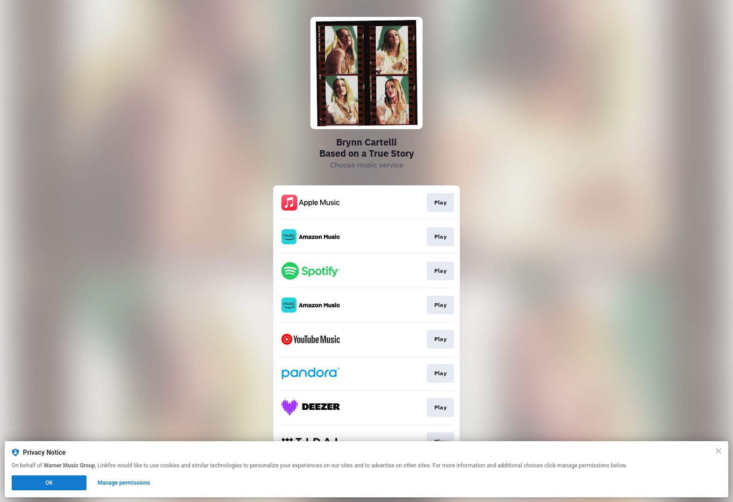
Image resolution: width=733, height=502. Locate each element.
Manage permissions (124, 483)
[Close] (718, 451)
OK (49, 483)
